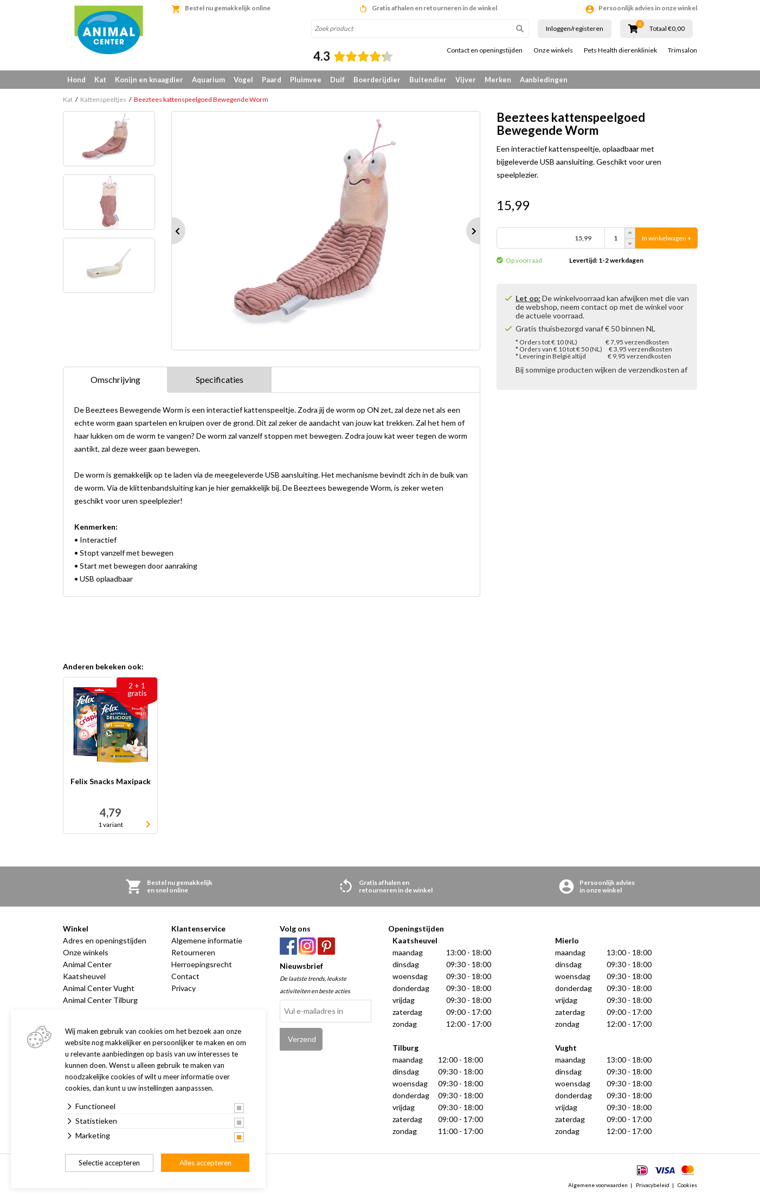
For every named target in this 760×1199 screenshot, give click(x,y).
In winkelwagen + (666, 238)
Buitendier (428, 79)
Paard (271, 79)
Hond (76, 79)
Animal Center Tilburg (100, 1000)
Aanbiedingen (544, 79)
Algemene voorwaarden (598, 1185)
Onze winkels (553, 50)
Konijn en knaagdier (149, 79)
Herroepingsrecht (201, 964)
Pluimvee (305, 79)
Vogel (243, 79)
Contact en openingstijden (485, 50)
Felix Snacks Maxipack (110, 782)
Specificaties (219, 379)
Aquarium (208, 79)
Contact (185, 976)
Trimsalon (682, 50)
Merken (498, 79)
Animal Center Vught (98, 988)
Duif (337, 79)
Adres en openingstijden (104, 940)
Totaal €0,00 (667, 28)
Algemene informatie (206, 940)
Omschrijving (115, 379)
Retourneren (193, 952)
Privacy (183, 988)
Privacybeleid (652, 1185)
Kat (100, 79)
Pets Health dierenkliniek (620, 50)
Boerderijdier (377, 79)
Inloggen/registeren (574, 28)
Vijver (465, 79)
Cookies (687, 1185)
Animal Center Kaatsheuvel (87, 970)
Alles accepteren (205, 1162)
